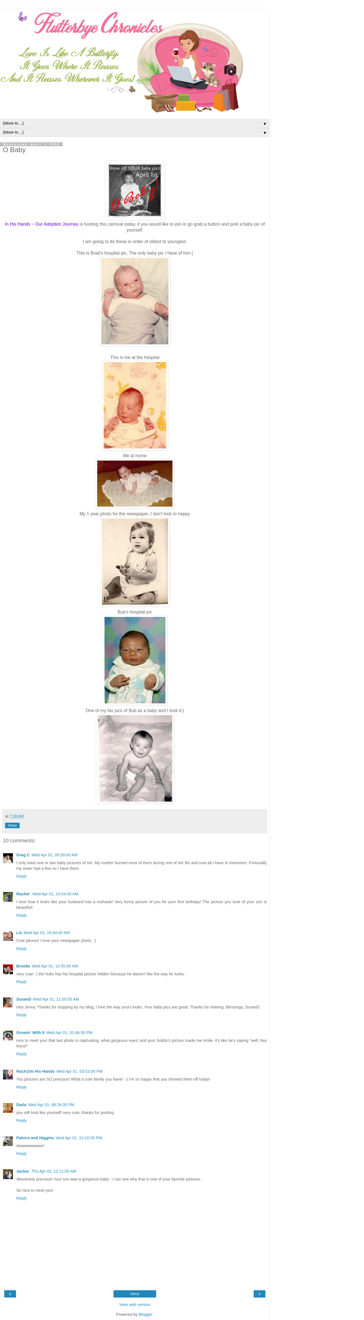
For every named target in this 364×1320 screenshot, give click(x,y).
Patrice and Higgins (35, 1138)
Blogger (146, 1314)
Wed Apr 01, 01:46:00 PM (69, 1032)
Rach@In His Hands (35, 1071)
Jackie (23, 1171)
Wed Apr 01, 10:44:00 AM (47, 932)
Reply (21, 876)
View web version (135, 1304)
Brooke (23, 966)
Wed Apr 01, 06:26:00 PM (51, 1104)
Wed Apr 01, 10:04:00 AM (55, 894)
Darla (21, 1104)
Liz (19, 932)
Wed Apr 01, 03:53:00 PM (79, 1071)
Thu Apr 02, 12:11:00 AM (53, 1171)
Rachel (23, 894)
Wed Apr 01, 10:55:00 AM (55, 966)
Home (134, 1294)
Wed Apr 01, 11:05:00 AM (56, 999)
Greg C (23, 855)
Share (12, 825)
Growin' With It (30, 1032)
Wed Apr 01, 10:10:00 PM (79, 1138)
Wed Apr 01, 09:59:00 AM (54, 855)
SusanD (23, 999)
